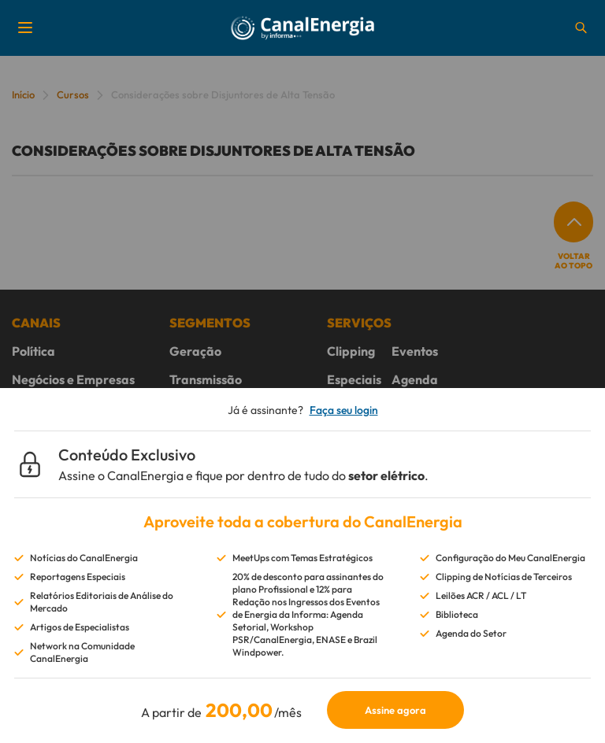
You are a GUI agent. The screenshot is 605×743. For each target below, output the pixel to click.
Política (33, 351)
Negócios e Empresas (73, 379)
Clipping (351, 351)
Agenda (415, 379)
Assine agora (395, 710)
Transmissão (205, 379)
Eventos (415, 351)
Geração (195, 351)
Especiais (354, 379)
